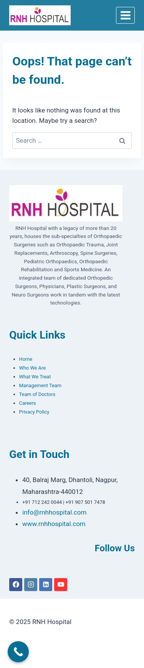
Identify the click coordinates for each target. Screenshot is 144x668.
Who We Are (32, 368)
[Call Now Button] (18, 651)
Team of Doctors (37, 394)
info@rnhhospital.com (54, 512)
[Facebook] (15, 584)
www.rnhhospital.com (54, 524)
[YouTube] (60, 584)
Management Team (40, 385)
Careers (27, 403)
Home (25, 359)
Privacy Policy (34, 412)
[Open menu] (125, 15)
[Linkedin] (45, 584)
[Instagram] (30, 584)
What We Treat (35, 377)
